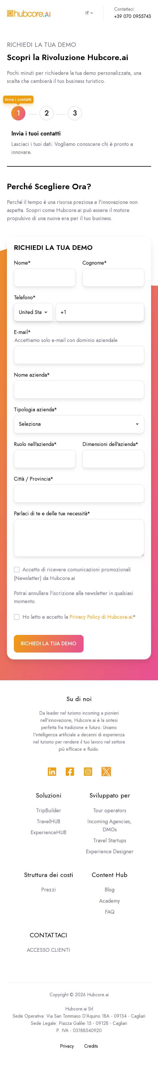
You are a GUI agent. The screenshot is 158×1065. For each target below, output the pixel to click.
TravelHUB (48, 821)
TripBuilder (48, 810)
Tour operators (109, 810)
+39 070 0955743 (132, 16)
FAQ (109, 912)
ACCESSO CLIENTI (48, 950)
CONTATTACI (48, 935)
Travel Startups (109, 840)
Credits (91, 1046)
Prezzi (48, 889)
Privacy (67, 1046)
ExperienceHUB (48, 832)
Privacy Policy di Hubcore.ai (101, 617)
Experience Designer (109, 851)
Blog (109, 889)
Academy (109, 901)
